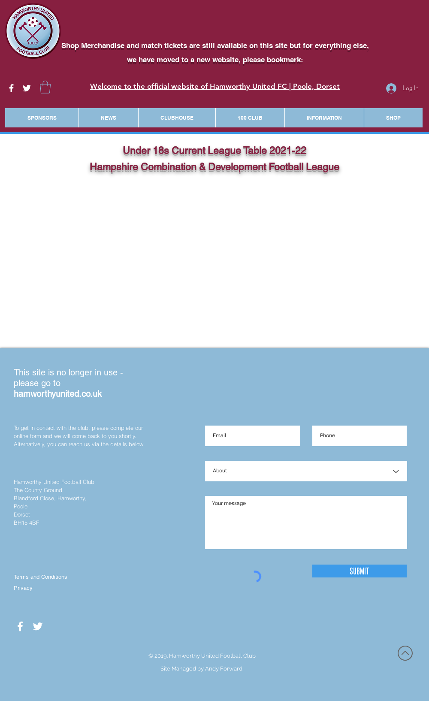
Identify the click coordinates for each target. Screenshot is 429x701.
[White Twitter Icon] (26, 88)
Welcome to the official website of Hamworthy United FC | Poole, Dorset (215, 86)
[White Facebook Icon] (11, 88)
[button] (45, 87)
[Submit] (359, 571)
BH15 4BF (26, 522)
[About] (306, 471)
